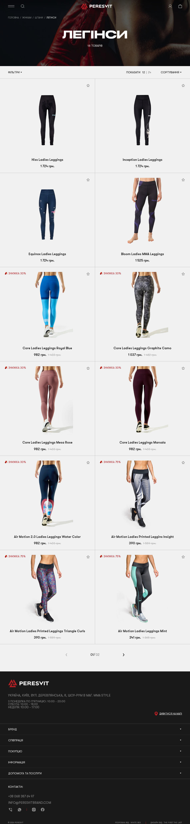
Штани (39, 17)
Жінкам (26, 17)
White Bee (136, 822)
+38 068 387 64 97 (21, 796)
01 (92, 655)
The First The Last (173, 822)
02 (98, 655)
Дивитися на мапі (170, 713)
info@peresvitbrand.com (29, 803)
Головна (13, 17)
